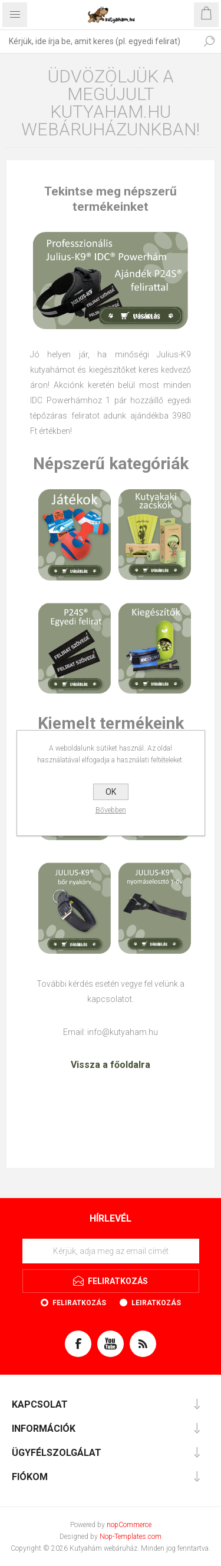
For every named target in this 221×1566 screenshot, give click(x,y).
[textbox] (98, 41)
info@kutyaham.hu (122, 1032)
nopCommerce (129, 1525)
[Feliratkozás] (110, 1251)
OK (110, 792)
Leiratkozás (156, 1303)
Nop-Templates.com (130, 1536)
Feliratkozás (79, 1303)
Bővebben (110, 810)
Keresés (209, 41)
